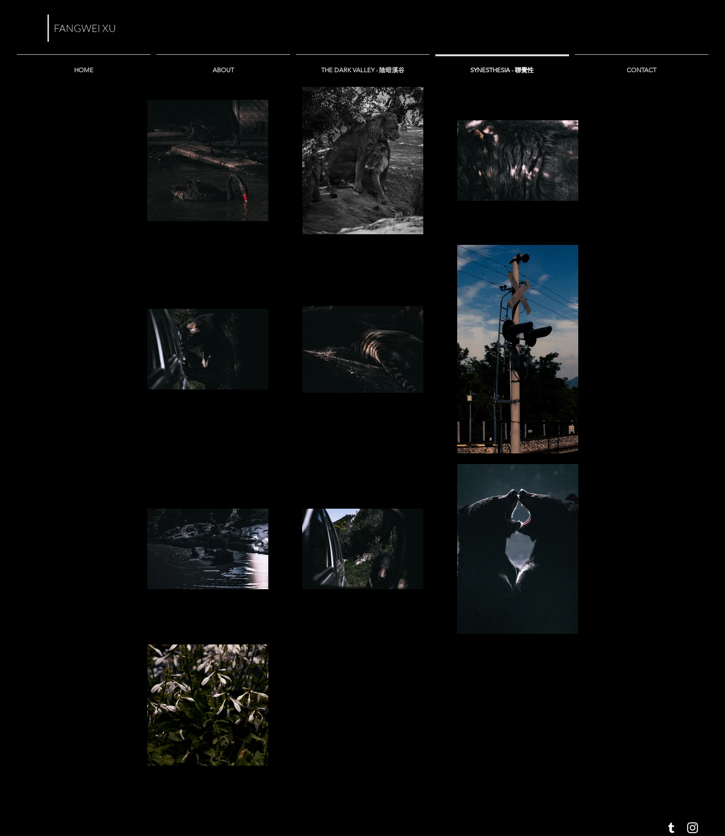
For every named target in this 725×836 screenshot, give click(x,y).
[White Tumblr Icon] (671, 827)
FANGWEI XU (85, 28)
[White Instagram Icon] (692, 827)
